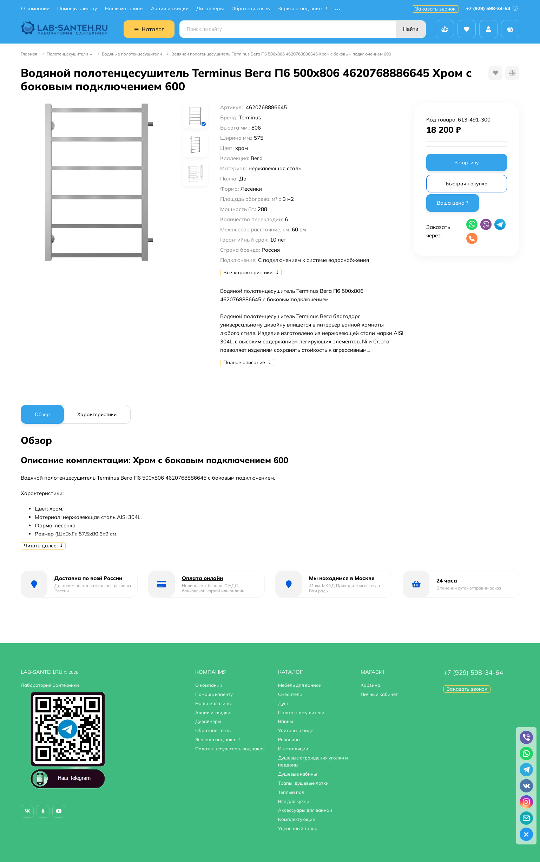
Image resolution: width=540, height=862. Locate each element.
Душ (283, 703)
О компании (35, 9)
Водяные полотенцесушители (132, 54)
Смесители (290, 694)
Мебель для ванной (300, 685)
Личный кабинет (379, 694)
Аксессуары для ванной (305, 810)
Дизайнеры (210, 9)
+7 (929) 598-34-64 (492, 8)
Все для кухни (293, 801)
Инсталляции (293, 748)
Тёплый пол (291, 792)
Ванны (285, 721)
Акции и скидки (170, 9)
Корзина (370, 685)
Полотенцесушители (67, 54)
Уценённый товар (297, 828)
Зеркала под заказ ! (302, 9)
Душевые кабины (297, 774)
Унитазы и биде (295, 730)
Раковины (289, 739)
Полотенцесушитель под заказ (230, 748)
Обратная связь (250, 9)
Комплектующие (296, 819)
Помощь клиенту (77, 9)
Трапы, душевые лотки (303, 783)
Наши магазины (124, 9)
